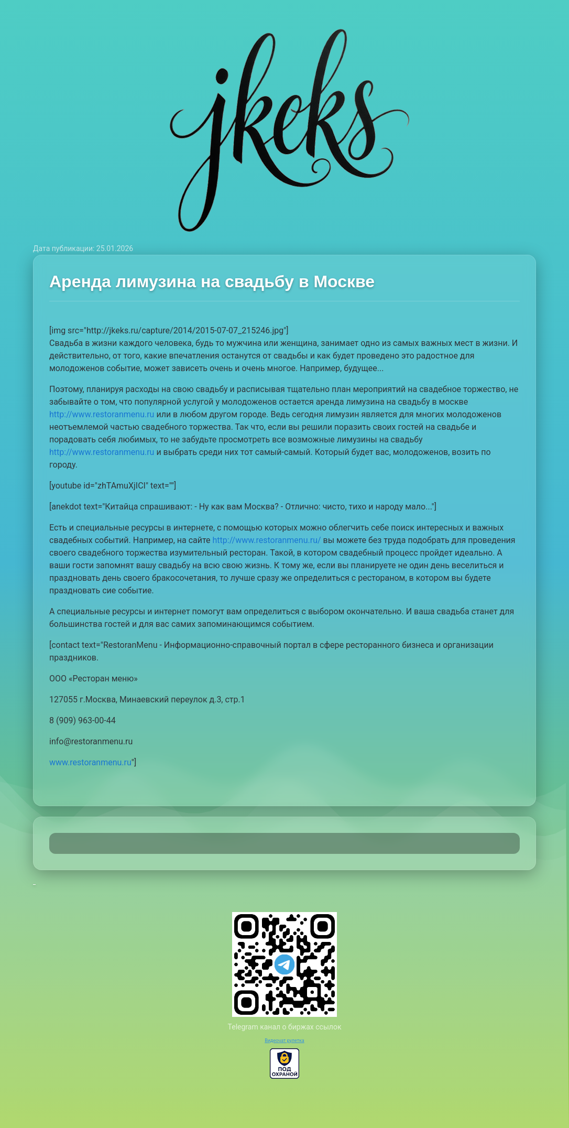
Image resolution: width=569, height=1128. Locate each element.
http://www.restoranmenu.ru (101, 414)
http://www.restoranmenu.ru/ (267, 540)
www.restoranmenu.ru (90, 762)
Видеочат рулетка (284, 1040)
